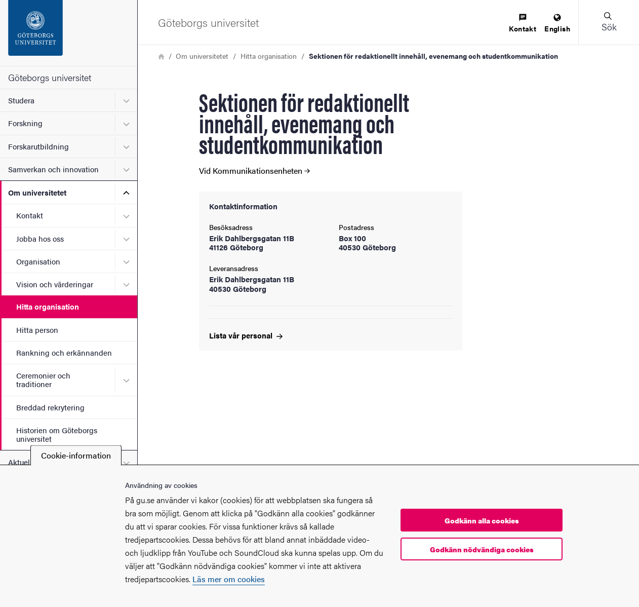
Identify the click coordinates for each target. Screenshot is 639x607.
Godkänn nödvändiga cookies (482, 549)
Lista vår (246, 335)
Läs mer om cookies (228, 579)
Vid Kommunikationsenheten (254, 170)
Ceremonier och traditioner (43, 379)
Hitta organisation (47, 306)
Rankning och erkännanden (64, 352)
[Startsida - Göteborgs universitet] (68, 33)
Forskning (25, 123)
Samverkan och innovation (53, 169)
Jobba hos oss (40, 238)
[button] (608, 22)
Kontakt (29, 215)
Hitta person (37, 329)
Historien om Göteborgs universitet (56, 434)
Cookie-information (76, 455)
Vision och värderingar (54, 284)
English (557, 23)
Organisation (38, 261)
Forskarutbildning (38, 146)
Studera (21, 100)
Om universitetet (37, 192)
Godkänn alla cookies (482, 520)
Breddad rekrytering (50, 407)
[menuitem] (522, 23)
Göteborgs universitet (49, 77)
